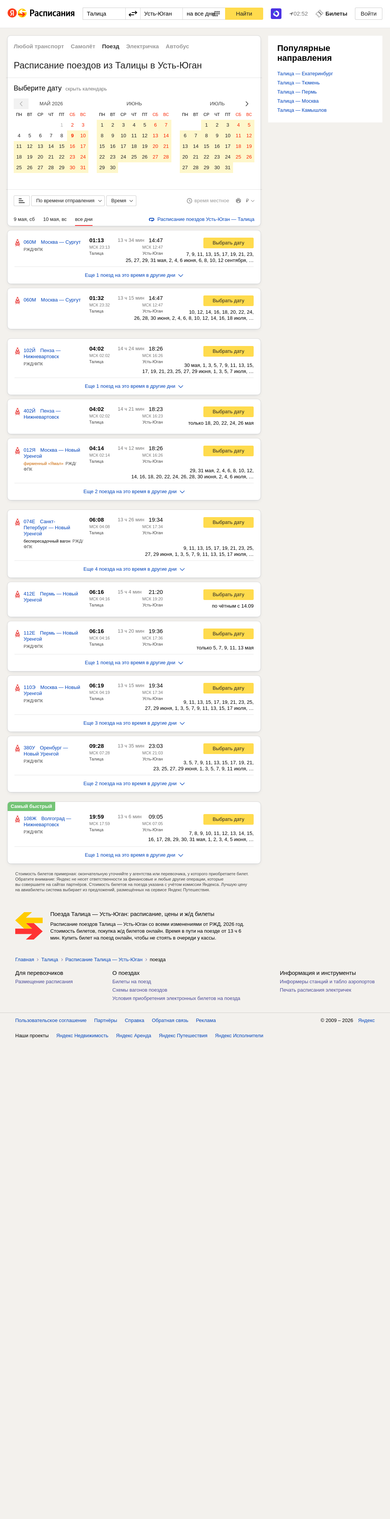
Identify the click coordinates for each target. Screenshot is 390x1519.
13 (40, 146)
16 (72, 146)
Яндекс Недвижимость (82, 1035)
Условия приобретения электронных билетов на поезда (176, 998)
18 (19, 157)
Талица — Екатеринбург (305, 73)
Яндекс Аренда (133, 1035)
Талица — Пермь (297, 92)
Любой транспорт (39, 46)
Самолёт (83, 46)
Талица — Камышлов (302, 110)
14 (51, 146)
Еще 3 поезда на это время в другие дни (134, 723)
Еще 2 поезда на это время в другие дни (134, 491)
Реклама (206, 1020)
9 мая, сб (24, 219)
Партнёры (105, 1020)
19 (29, 157)
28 (51, 167)
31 (83, 167)
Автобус (177, 46)
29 (61, 167)
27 (40, 167)
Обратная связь (170, 1020)
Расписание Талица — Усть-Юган (104, 959)
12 (29, 146)
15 (61, 146)
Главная (24, 959)
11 (19, 146)
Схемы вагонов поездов (139, 990)
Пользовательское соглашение (50, 1020)
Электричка (142, 46)
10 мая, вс (55, 219)
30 (72, 167)
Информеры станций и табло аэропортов (327, 981)
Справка (134, 1020)
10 (83, 135)
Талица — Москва (298, 101)
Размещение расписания (44, 981)
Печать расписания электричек (315, 990)
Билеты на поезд (131, 981)
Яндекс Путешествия (183, 1035)
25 (19, 167)
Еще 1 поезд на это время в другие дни (134, 275)
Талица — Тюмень (298, 83)
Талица (96, 253)
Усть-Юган (152, 253)
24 (83, 157)
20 (40, 157)
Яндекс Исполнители (239, 1035)
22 (61, 157)
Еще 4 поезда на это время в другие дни (134, 569)
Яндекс (366, 1020)
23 (72, 157)
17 (83, 146)
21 (51, 157)
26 (29, 167)
